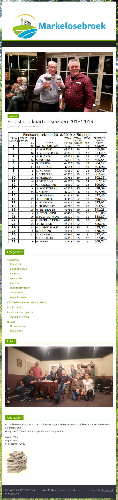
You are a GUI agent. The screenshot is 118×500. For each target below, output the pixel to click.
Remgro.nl (107, 490)
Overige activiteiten (20, 287)
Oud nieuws (16, 330)
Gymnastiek (16, 278)
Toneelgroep (16, 292)
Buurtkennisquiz (18, 268)
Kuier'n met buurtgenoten (20, 312)
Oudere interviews (19, 316)
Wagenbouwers (18, 297)
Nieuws (11, 321)
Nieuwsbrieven (18, 326)
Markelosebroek (31, 126)
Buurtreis (15, 273)
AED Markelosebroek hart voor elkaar (27, 302)
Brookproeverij (15, 307)
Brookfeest (15, 264)
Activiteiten (13, 259)
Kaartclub (13, 116)
